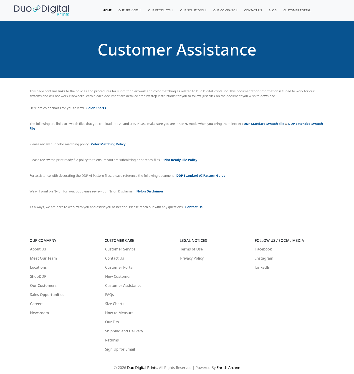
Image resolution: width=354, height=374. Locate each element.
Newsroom (39, 312)
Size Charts (114, 303)
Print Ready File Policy (179, 160)
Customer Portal (297, 10)
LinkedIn (263, 267)
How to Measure (119, 312)
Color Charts (96, 108)
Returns (112, 340)
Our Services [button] (129, 10)
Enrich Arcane (228, 367)
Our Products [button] (159, 10)
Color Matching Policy (108, 144)
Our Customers (43, 285)
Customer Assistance (123, 285)
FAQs (109, 294)
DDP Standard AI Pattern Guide (200, 175)
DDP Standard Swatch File (264, 123)
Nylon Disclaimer (150, 191)
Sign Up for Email (120, 349)
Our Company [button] (224, 10)
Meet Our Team (43, 258)
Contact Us (253, 10)
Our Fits (112, 321)
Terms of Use (191, 249)
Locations (38, 267)
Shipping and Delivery (124, 331)
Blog (273, 10)
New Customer (118, 276)
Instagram (264, 258)
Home (107, 10)
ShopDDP (38, 276)
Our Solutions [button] (192, 10)
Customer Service (120, 249)
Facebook (263, 249)
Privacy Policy (192, 258)
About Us (38, 249)
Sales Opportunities (47, 294)
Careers (36, 303)
